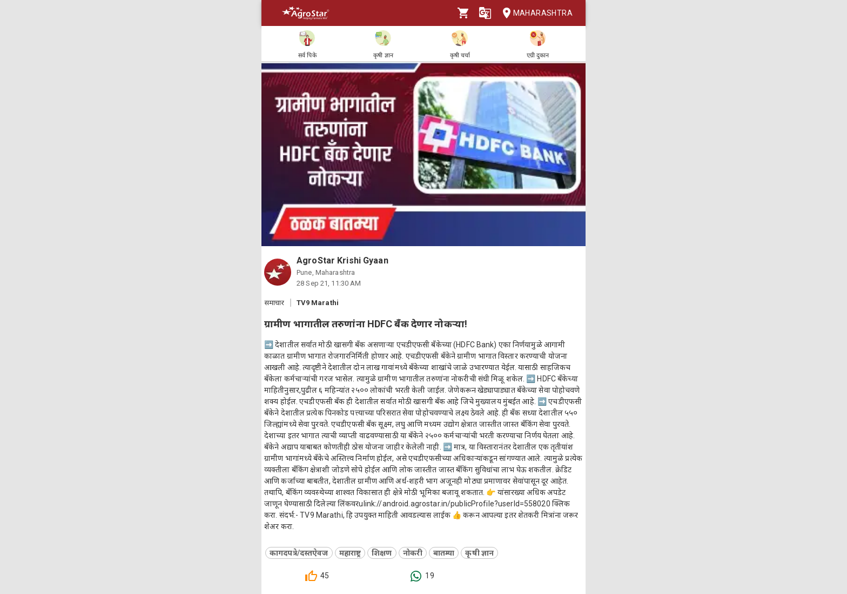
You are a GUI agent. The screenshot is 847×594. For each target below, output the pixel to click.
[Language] (485, 13)
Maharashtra (534, 13)
